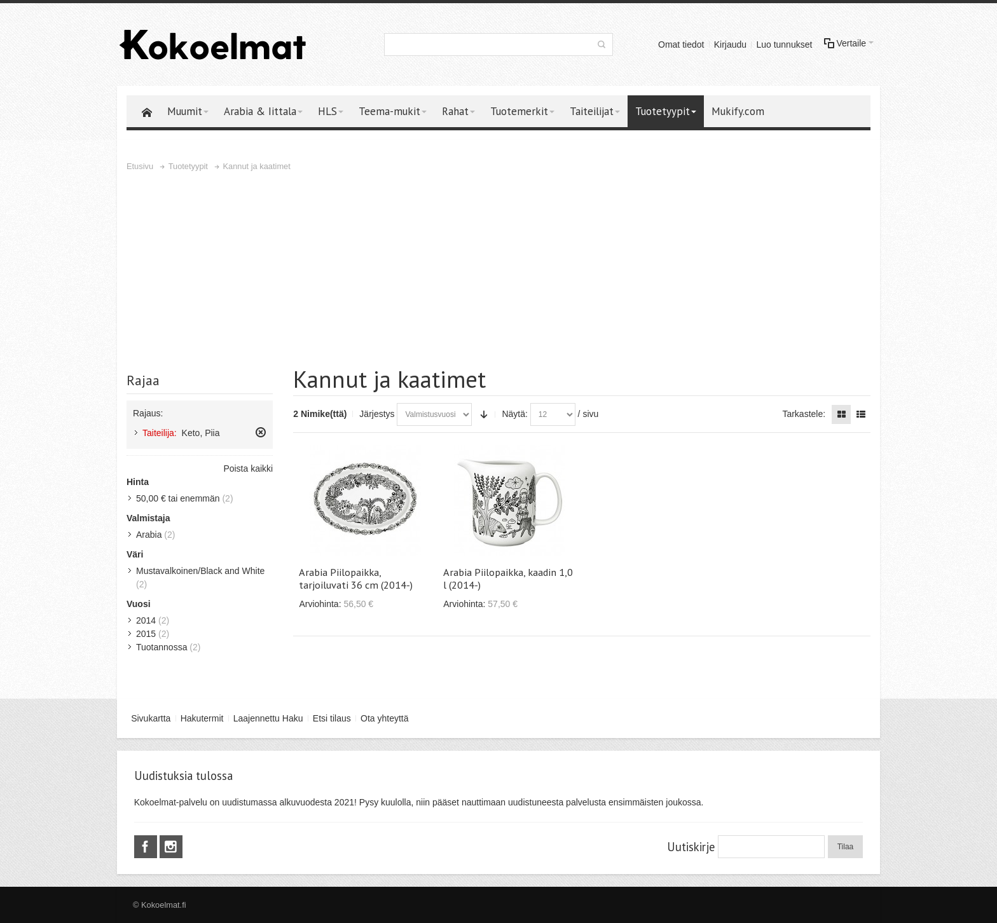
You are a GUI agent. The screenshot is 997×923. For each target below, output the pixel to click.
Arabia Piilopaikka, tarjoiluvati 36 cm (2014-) (356, 578)
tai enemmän (178, 498)
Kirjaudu (730, 44)
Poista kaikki (248, 468)
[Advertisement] (498, 269)
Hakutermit (202, 718)
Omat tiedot (681, 44)
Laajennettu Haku (268, 718)
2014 (146, 620)
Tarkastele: (803, 414)
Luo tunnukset (784, 44)
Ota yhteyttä (384, 718)
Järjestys (376, 414)
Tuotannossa (161, 647)
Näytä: (514, 414)
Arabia (149, 535)
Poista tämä (260, 432)
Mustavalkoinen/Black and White (200, 571)
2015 (146, 634)
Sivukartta (150, 718)
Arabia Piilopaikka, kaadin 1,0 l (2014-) (508, 578)
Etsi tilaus (332, 718)
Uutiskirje (691, 846)
